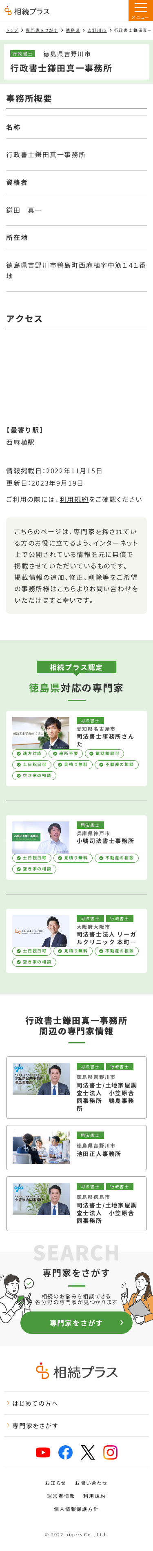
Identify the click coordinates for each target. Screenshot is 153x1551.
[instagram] (110, 1452)
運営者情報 (61, 1495)
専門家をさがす (42, 30)
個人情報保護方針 (76, 1509)
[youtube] (43, 1452)
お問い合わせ (91, 1482)
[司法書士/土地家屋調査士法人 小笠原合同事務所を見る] (76, 1204)
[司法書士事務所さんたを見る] (76, 748)
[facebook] (65, 1452)
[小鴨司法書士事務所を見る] (76, 847)
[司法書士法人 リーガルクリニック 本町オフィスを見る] (76, 941)
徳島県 (73, 30)
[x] (88, 1452)
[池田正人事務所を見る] (76, 1147)
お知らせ (56, 1482)
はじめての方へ (32, 1403)
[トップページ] (26, 11)
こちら (67, 588)
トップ (12, 30)
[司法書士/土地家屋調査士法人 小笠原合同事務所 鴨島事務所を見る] (76, 1087)
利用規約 (74, 499)
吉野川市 (96, 30)
